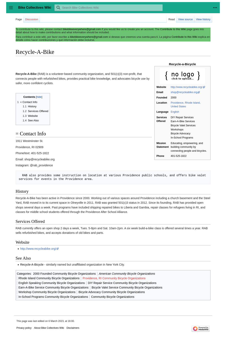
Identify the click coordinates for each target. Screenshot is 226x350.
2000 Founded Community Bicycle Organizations (64, 273)
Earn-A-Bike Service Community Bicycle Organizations (54, 287)
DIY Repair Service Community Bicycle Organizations (122, 283)
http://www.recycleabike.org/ (186, 87)
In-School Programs (182, 137)
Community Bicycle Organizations (112, 296)
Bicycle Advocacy (180, 133)
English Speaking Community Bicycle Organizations (52, 283)
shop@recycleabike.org (184, 92)
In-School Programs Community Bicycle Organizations (53, 296)
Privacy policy (24, 327)
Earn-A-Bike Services (183, 121)
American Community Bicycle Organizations (127, 273)
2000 (173, 97)
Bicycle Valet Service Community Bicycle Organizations (127, 287)
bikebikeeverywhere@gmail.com (82, 29)
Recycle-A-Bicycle (32, 264)
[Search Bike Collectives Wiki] (108, 7)
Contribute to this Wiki (173, 29)
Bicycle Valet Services (183, 125)
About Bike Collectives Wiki (49, 327)
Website (161, 87)
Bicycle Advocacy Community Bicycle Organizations (111, 292)
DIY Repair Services (182, 117)
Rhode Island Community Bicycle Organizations (49, 278)
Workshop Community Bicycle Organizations (47, 292)
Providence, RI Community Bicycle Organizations (114, 278)
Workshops (177, 129)
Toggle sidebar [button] (12, 9)
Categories (24, 273)
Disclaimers (72, 327)
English (175, 111)
